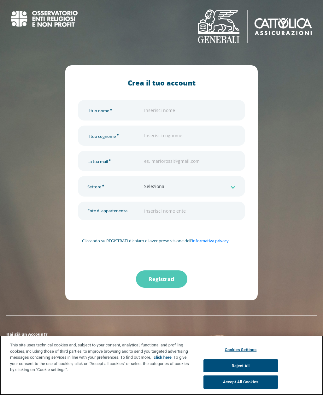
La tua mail (99, 160)
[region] (161, 365)
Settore (95, 186)
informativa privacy (210, 241)
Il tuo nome (99, 110)
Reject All (241, 365)
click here (163, 357)
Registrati (161, 279)
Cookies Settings (240, 349)
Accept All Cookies (240, 382)
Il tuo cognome (103, 135)
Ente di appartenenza (107, 211)
